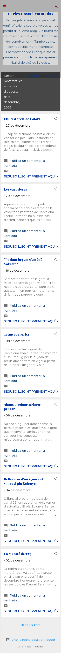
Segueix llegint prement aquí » (31, 176)
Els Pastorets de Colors (22, 119)
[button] (55, 119)
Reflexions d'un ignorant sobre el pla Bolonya (23, 481)
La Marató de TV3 (18, 554)
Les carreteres (15, 189)
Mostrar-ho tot (42, 76)
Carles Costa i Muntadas (30, 13)
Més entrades (30, 625)
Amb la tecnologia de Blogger (30, 640)
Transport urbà (16, 334)
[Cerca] (56, 7)
